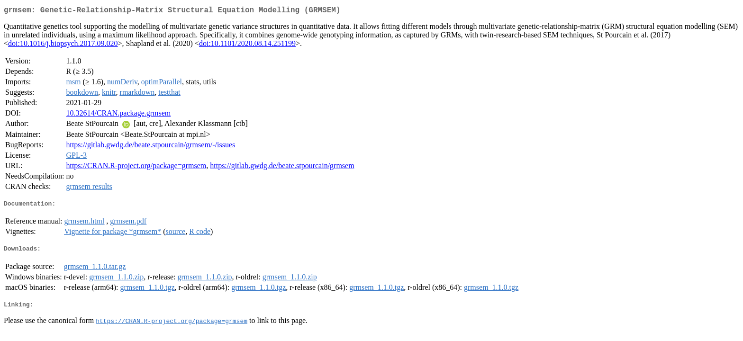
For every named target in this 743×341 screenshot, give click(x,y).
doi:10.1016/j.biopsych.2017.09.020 (63, 45)
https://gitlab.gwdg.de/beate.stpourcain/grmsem (282, 167)
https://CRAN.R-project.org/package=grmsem (136, 167)
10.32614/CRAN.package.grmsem (118, 115)
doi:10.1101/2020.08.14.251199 (247, 45)
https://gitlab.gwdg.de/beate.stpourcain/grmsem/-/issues (150, 147)
